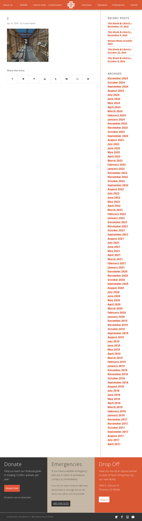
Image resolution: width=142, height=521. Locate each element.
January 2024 (116, 119)
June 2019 (114, 345)
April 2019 (114, 353)
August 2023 (116, 139)
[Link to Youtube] (133, 517)
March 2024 (115, 111)
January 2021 (116, 267)
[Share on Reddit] (77, 79)
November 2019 (118, 324)
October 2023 (116, 131)
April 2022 (114, 205)
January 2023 (116, 168)
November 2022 (118, 176)
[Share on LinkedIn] (45, 79)
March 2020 (115, 308)
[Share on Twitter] (23, 79)
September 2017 (118, 431)
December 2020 (117, 271)
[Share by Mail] (88, 79)
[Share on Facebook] (12, 79)
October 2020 (116, 279)
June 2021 (114, 246)
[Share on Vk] (66, 79)
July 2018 (113, 390)
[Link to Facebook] (122, 517)
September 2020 (118, 283)
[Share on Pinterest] (34, 79)
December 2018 (117, 370)
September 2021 (118, 234)
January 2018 (116, 415)
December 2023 (117, 123)
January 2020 (116, 316)
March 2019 (115, 357)
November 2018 (118, 374)
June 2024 (114, 98)
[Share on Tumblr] (55, 79)
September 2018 (118, 382)
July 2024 (113, 94)
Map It (104, 499)
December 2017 (117, 419)
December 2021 (117, 222)
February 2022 (117, 214)
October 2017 (116, 427)
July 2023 (113, 144)
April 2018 (114, 402)
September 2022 (118, 185)
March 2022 (115, 209)
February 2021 (117, 263)
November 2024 (118, 78)
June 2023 (114, 148)
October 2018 (116, 378)
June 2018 (114, 394)
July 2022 (113, 193)
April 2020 (114, 304)
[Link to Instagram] (127, 517)
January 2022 (116, 218)
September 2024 (118, 86)
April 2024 (114, 107)
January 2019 (116, 365)
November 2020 (118, 275)
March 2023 (115, 160)
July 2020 (113, 292)
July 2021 (113, 242)
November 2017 (118, 423)
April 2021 (114, 254)
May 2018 (114, 398)
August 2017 (116, 435)
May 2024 (114, 103)
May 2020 (114, 300)
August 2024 (116, 90)
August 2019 (116, 337)
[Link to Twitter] (116, 517)
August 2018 (116, 386)
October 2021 (116, 230)
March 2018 (115, 407)
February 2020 (117, 312)
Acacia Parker (29, 23)
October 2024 (116, 82)
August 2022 (116, 189)
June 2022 (114, 197)
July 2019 (113, 341)
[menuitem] (24, 5)
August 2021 (116, 238)
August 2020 (116, 287)
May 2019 (114, 349)
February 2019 (117, 361)
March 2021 (115, 259)
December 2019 (117, 320)
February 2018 (117, 411)
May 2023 (114, 152)
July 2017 (113, 439)
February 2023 (117, 164)
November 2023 (118, 127)
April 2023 (114, 156)
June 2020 (114, 296)
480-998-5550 (61, 503)
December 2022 (117, 172)
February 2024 (117, 115)
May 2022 (114, 201)
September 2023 (118, 135)
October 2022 (116, 181)
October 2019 (116, 329)
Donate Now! (12, 488)
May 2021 (114, 250)
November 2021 (118, 226)
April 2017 (114, 444)
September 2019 (118, 333)
